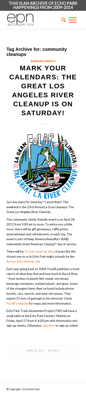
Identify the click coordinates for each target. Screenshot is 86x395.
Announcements (43, 61)
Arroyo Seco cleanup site (23, 261)
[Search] (62, 20)
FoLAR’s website (17, 303)
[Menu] (73, 20)
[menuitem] (62, 20)
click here (48, 325)
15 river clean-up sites (39, 251)
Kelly (55, 350)
